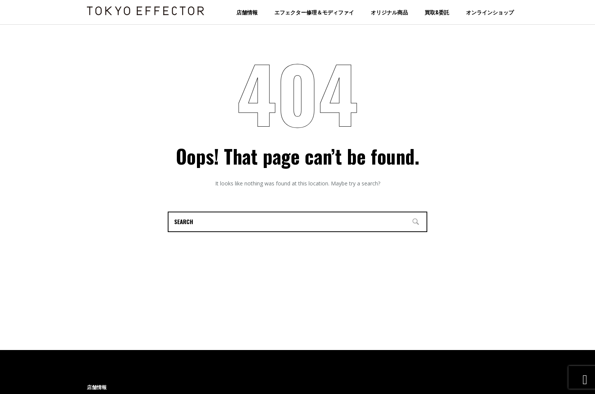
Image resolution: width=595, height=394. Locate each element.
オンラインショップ (490, 12)
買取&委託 (437, 12)
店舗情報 (247, 12)
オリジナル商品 (389, 12)
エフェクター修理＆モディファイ (314, 12)
